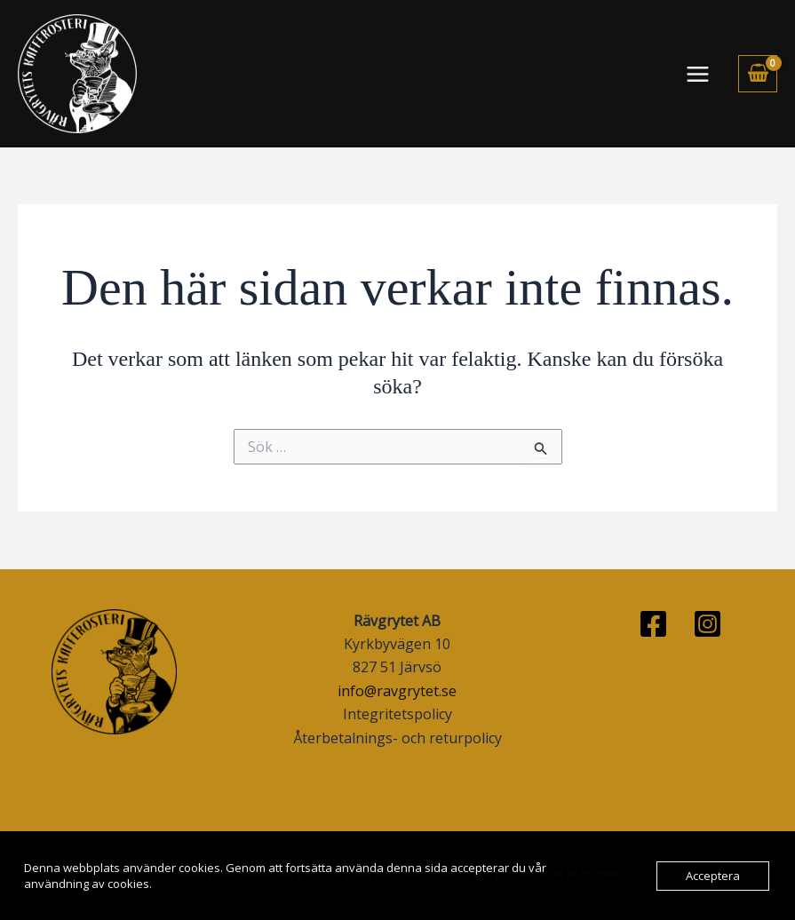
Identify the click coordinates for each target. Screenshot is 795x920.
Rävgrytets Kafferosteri (155, 73)
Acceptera (713, 876)
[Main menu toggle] (697, 73)
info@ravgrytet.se (397, 691)
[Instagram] (707, 623)
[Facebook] (653, 623)
